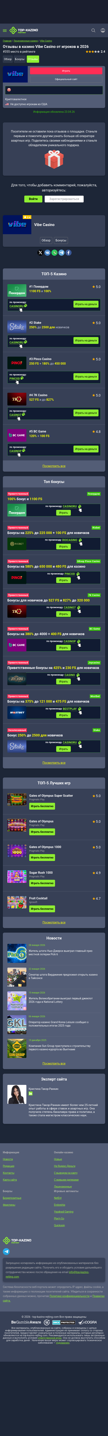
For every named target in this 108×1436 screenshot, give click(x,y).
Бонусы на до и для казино (46, 566)
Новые (58, 1159)
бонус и (24, 499)
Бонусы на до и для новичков (48, 701)
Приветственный (18, 494)
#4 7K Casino (38, 395)
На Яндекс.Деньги (64, 1166)
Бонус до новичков (35, 735)
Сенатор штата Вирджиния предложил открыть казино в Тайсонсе (63, 976)
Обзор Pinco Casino (88, 561)
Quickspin (59, 1225)
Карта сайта (10, 1179)
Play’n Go (59, 1218)
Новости (8, 1159)
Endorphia (59, 1204)
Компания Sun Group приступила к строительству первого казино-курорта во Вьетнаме (60, 1047)
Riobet (96, 527)
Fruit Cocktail (38, 898)
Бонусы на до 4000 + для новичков (45, 634)
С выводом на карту (65, 1172)
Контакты (8, 1172)
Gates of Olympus (41, 821)
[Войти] (101, 30)
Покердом (94, 494)
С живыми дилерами (66, 1179)
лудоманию (62, 1342)
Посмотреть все (54, 466)
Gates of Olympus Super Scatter (51, 795)
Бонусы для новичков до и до (48, 600)
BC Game (95, 629)
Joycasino (94, 662)
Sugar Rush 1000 (41, 872)
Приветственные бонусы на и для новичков (53, 668)
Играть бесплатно (42, 806)
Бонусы (19, 59)
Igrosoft (33, 902)
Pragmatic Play (36, 799)
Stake (96, 730)
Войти (33, 199)
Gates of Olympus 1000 (45, 847)
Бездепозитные (12, 1198)
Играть (66, 70)
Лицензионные (63, 1186)
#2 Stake (35, 322)
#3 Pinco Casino (40, 359)
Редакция (8, 1166)
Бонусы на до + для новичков (48, 533)
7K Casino (94, 595)
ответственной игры (49, 1337)
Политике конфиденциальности (70, 1296)
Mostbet (95, 696)
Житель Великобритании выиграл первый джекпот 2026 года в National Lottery (61, 1000)
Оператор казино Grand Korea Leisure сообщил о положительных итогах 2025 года (59, 1024)
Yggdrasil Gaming (63, 1211)
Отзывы (33, 59)
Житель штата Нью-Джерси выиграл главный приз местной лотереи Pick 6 (60, 952)
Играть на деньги (86, 304)
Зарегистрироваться (64, 199)
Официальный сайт (66, 79)
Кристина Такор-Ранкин (43, 1088)
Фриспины (9, 1204)
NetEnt (57, 1198)
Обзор (8, 59)
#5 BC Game (37, 431)
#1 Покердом (38, 286)
